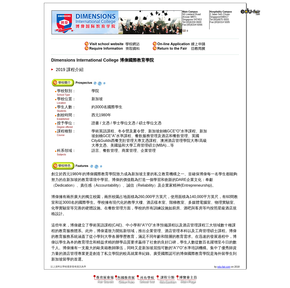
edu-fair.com (223, 267)
